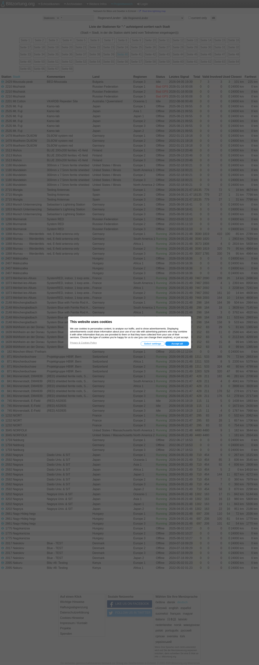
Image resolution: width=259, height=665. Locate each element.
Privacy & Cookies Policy (83, 342)
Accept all (177, 343)
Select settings (152, 343)
